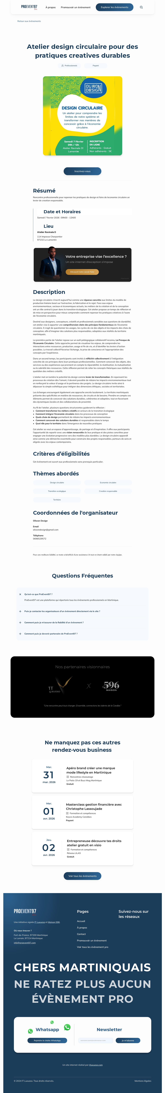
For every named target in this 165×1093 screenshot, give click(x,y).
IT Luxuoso (39, 922)
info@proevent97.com (25, 942)
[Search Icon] (141, 7)
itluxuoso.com (96, 1065)
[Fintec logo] (25, 912)
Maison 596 (54, 922)
